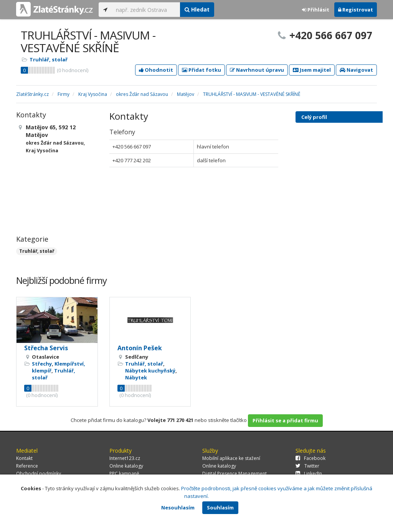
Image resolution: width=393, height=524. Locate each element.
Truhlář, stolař (49, 59)
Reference (27, 466)
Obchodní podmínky (38, 473)
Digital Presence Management (234, 473)
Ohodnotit (156, 69)
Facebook (310, 458)
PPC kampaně (124, 473)
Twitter (307, 466)
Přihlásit (315, 9)
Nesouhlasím (178, 507)
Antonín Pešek (139, 348)
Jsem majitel (312, 69)
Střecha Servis (46, 348)
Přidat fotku (201, 69)
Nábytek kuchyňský (150, 370)
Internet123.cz (124, 458)
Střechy (42, 363)
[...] (146, 9)
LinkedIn (309, 473)
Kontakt (24, 458)
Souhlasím (220, 507)
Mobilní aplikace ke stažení (231, 458)
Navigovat (356, 69)
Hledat (197, 9)
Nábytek (136, 377)
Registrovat (355, 9)
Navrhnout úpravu (257, 69)
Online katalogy (126, 466)
